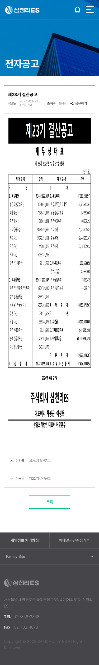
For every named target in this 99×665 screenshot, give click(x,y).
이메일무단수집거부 (74, 540)
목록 (49, 502)
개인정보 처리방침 (25, 540)
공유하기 (78, 103)
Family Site (15, 556)
